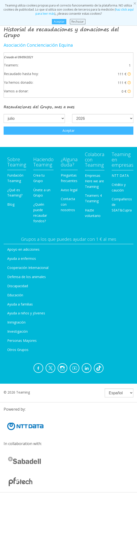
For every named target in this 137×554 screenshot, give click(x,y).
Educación (15, 295)
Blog (10, 204)
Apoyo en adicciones (23, 249)
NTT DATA (120, 175)
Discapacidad (17, 286)
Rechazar (77, 21)
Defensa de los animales (26, 276)
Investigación (17, 331)
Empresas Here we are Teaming (94, 181)
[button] (129, 74)
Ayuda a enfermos (21, 258)
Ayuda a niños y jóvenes (26, 313)
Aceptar (59, 21)
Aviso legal (69, 190)
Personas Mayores (22, 340)
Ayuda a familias (20, 304)
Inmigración (16, 322)
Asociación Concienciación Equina (38, 45)
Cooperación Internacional (27, 267)
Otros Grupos (17, 349)
